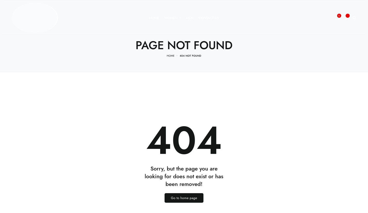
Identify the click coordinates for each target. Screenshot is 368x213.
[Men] (190, 17)
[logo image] (35, 17)
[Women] (172, 17)
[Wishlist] (346, 17)
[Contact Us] (209, 17)
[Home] (154, 17)
